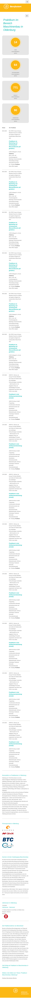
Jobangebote (12, 950)
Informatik (17, 404)
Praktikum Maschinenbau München (9, 978)
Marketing (11, 159)
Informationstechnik (13, 410)
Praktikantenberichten (14, 946)
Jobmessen (24, 939)
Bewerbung (21, 861)
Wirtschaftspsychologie (13, 160)
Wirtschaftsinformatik (13, 417)
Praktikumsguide (5, 957)
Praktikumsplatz (12, 960)
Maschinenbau (15, 877)
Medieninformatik (12, 412)
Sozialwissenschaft (17, 159)
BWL (10, 155)
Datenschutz (25, 994)
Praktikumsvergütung (20, 937)
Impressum (24, 992)
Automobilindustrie (16, 884)
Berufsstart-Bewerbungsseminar (13, 928)
